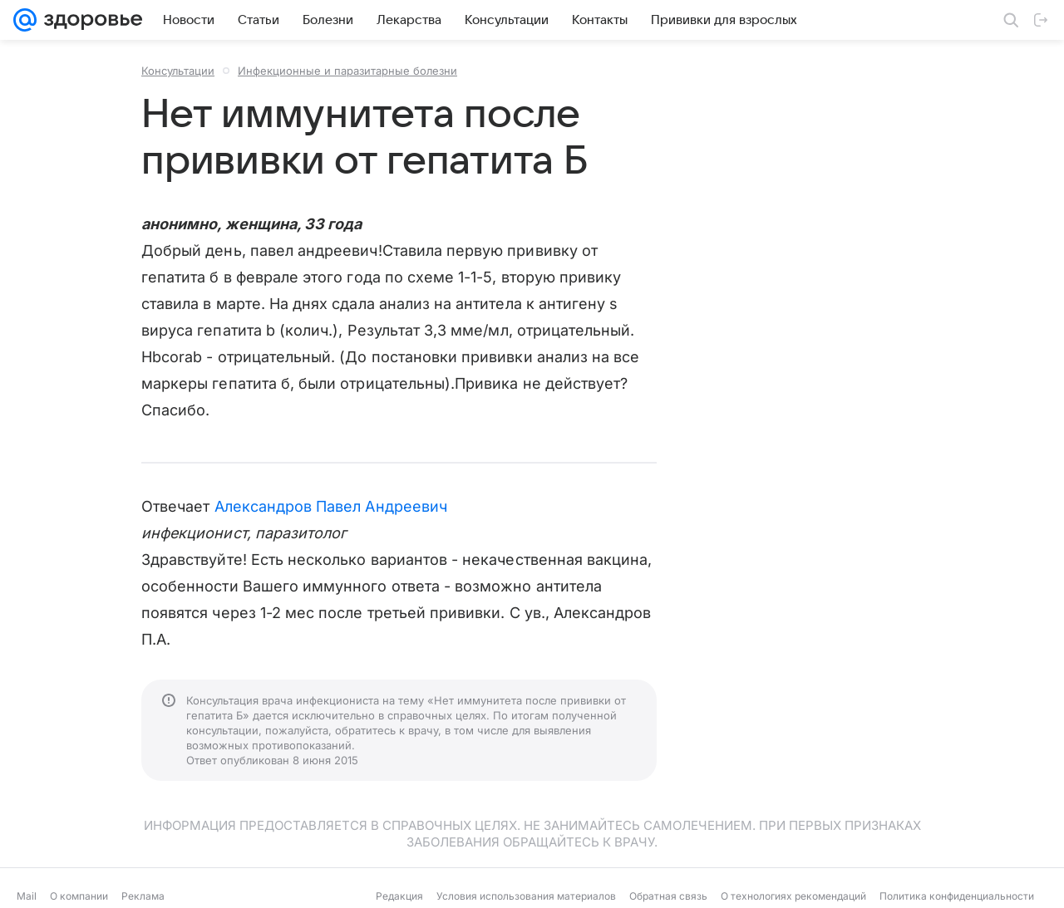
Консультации (177, 70)
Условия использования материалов (526, 896)
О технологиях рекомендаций (793, 896)
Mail (27, 896)
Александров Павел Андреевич (330, 506)
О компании (79, 896)
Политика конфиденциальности (956, 896)
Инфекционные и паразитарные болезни (347, 70)
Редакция (399, 896)
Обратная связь (668, 896)
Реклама (143, 896)
